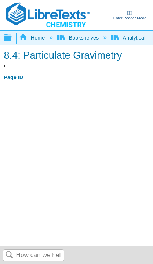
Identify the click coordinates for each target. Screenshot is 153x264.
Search (9, 255)
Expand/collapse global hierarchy (12, 38)
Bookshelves (78, 38)
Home (32, 38)
